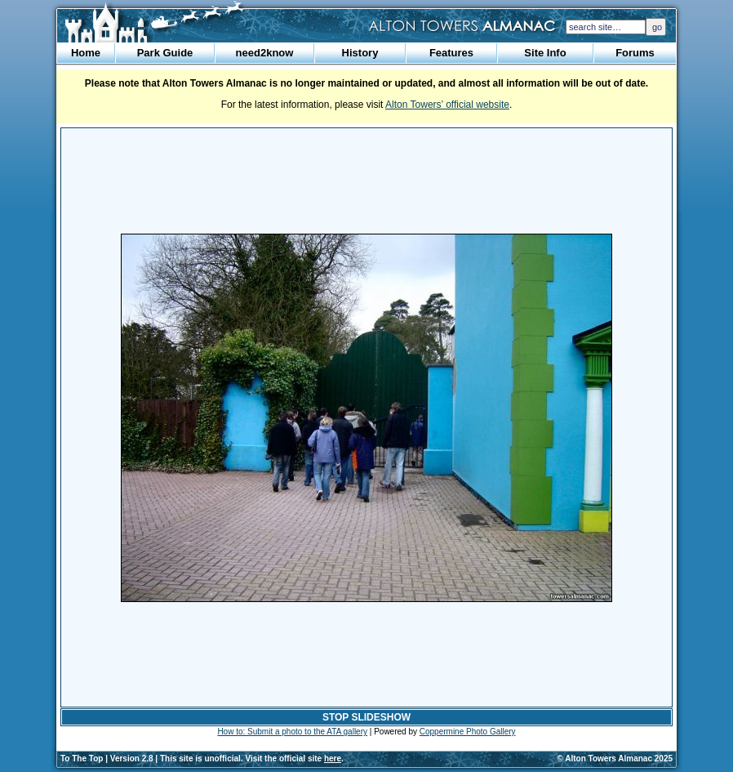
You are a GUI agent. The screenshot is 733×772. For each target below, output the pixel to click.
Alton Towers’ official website (447, 104)
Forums (635, 53)
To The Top (81, 758)
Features (451, 53)
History (360, 53)
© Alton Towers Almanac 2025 (615, 758)
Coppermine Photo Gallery (468, 731)
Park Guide (165, 53)
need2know (265, 53)
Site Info (545, 53)
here (332, 758)
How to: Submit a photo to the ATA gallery (292, 731)
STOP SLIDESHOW (366, 717)
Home (85, 53)
